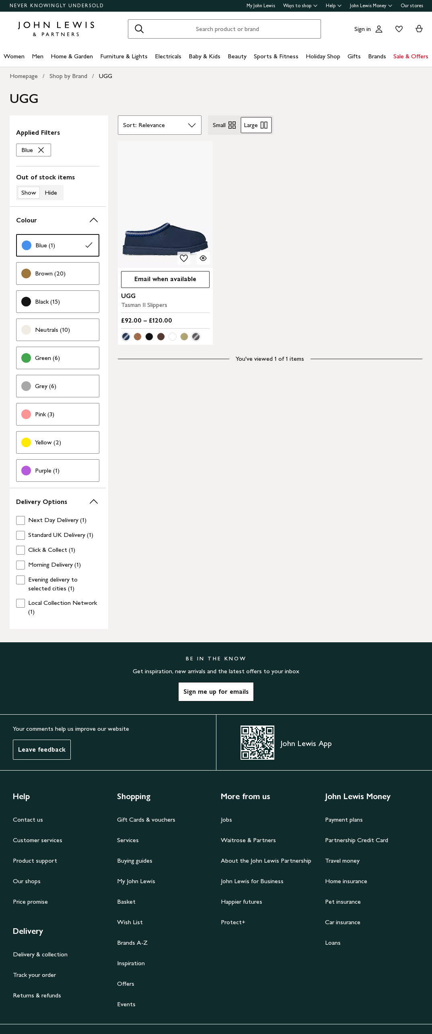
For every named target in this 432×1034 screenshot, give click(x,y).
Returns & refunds (37, 995)
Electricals (168, 56)
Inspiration (131, 963)
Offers (125, 983)
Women (14, 56)
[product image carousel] (165, 204)
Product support (35, 860)
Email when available (158, 281)
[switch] (57, 186)
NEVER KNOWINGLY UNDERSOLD (57, 5)
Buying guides (134, 860)
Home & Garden (72, 56)
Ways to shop (300, 5)
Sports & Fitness (276, 56)
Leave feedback (42, 749)
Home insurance (346, 881)
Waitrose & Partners (248, 840)
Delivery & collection (40, 954)
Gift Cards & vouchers (146, 819)
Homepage (24, 76)
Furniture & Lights (124, 56)
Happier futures (241, 901)
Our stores (412, 5)
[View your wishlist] (397, 29)
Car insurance (342, 922)
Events (126, 1004)
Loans (333, 942)
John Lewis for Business (252, 881)
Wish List (130, 922)
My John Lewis (261, 5)
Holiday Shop (323, 56)
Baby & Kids (204, 56)
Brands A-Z (132, 942)
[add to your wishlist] (183, 258)
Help (334, 5)
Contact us (28, 819)
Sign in (362, 29)
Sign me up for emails (216, 691)
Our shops (27, 881)
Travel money (342, 860)
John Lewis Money (371, 5)
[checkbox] (57, 520)
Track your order (34, 974)
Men (37, 56)
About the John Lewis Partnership (266, 860)
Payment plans (344, 819)
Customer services (37, 840)
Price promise (30, 901)
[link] (57, 245)
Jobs (226, 819)
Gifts (354, 56)
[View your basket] (419, 29)
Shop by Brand (68, 76)
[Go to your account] (379, 29)
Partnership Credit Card (356, 840)
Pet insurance (343, 901)
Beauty (237, 56)
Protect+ (233, 922)
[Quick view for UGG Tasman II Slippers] (203, 258)
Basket (126, 901)
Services (128, 840)
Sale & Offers (410, 56)
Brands (377, 56)
